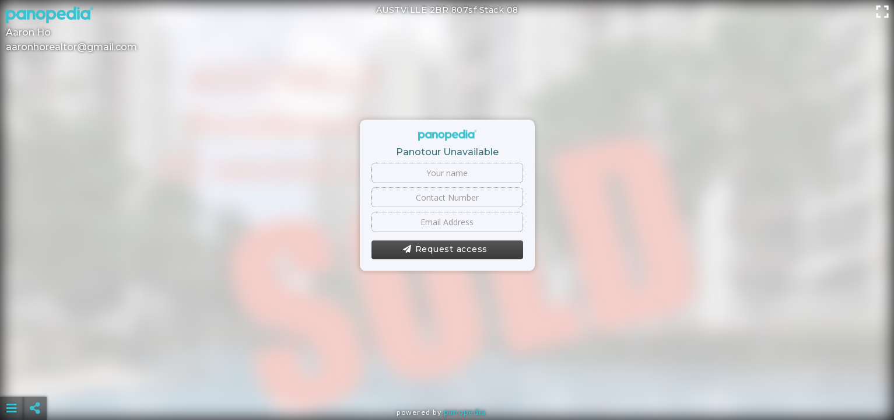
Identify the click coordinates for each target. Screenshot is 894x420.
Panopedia (465, 412)
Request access (445, 249)
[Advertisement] (447, 379)
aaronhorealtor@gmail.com (71, 46)
